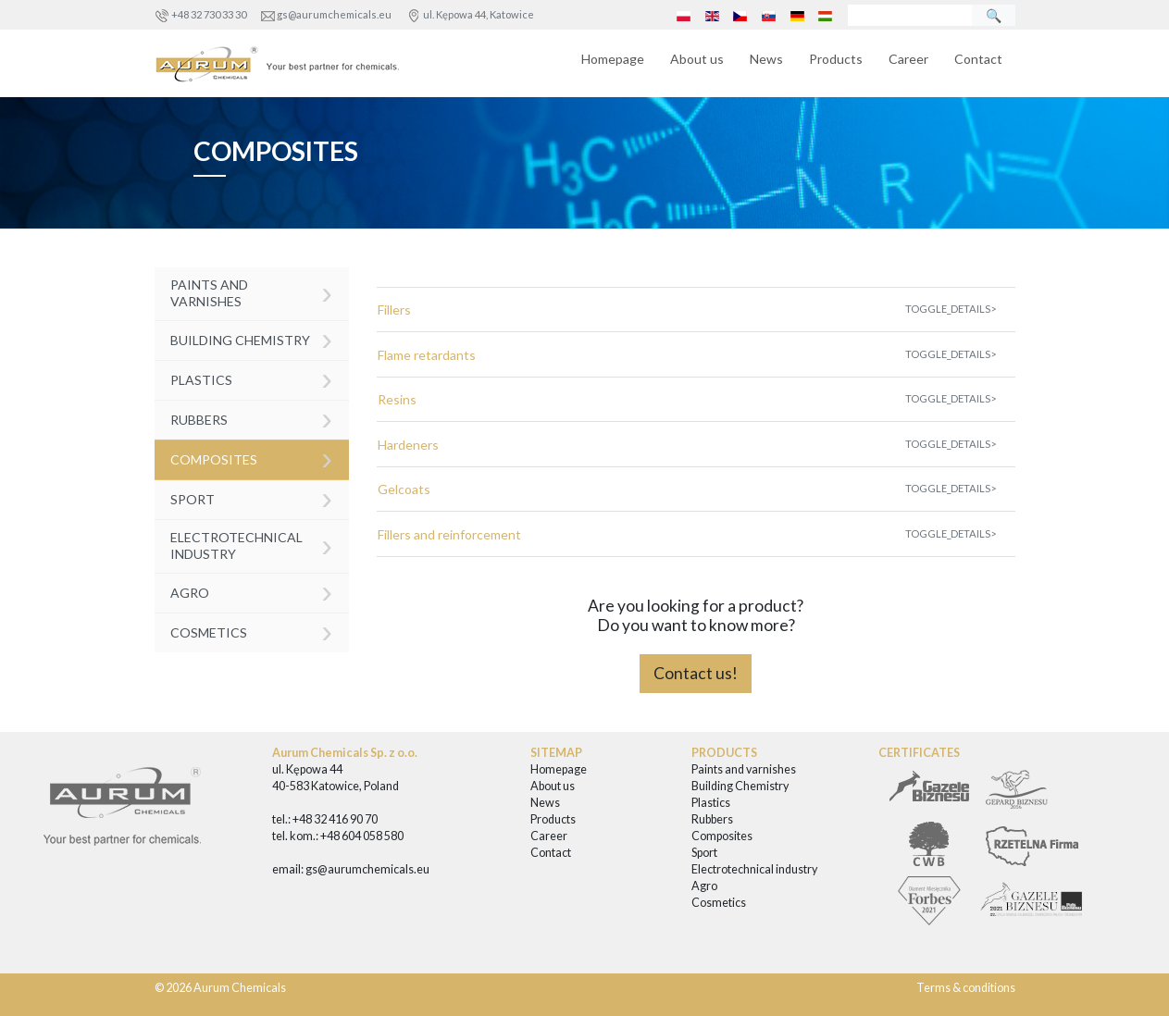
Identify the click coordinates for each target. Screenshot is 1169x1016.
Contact (978, 59)
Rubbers (251, 418)
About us (697, 59)
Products (836, 59)
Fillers (394, 309)
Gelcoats (404, 489)
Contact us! (695, 673)
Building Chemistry (251, 338)
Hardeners (408, 444)
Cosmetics (251, 631)
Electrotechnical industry (251, 545)
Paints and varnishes (251, 292)
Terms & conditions (965, 988)
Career (908, 59)
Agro (251, 591)
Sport (251, 497)
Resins (397, 399)
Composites (251, 458)
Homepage (612, 59)
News (766, 59)
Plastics (251, 378)
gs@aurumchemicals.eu (334, 14)
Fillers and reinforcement (449, 534)
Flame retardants (427, 355)
